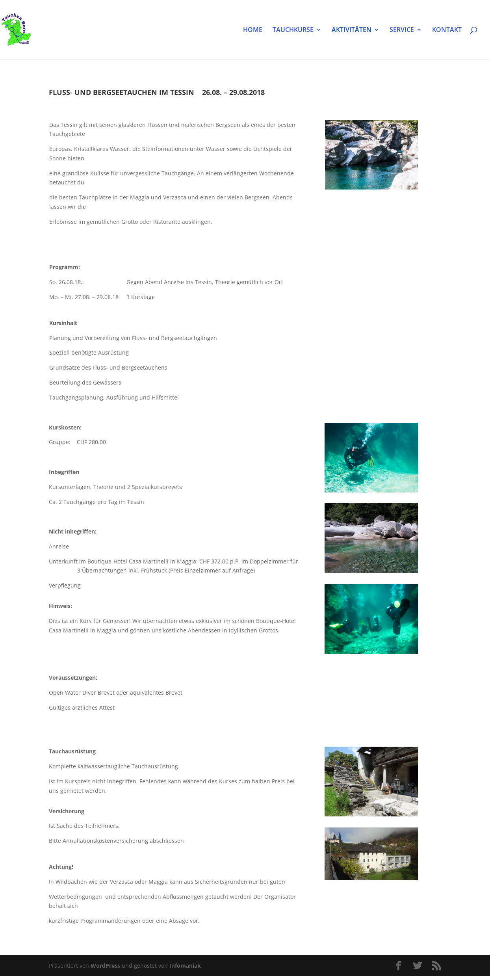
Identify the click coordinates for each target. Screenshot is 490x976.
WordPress (105, 965)
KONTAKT (447, 30)
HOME (252, 30)
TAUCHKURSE (293, 30)
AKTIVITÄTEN (351, 30)
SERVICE (402, 30)
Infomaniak (185, 965)
